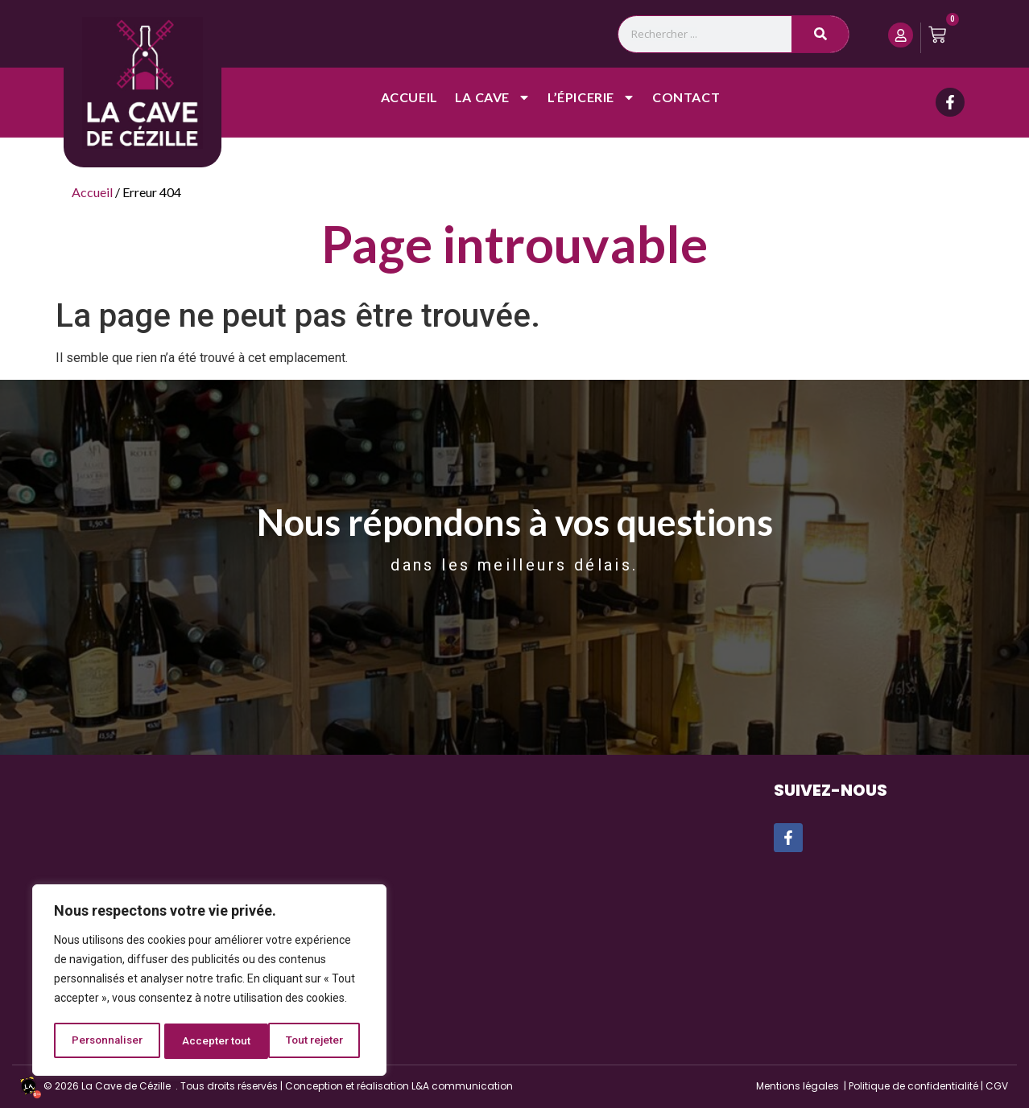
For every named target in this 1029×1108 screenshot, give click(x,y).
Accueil (409, 97)
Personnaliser (107, 1041)
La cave (493, 98)
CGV (997, 1086)
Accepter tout (314, 1041)
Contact (686, 97)
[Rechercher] (820, 34)
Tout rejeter (212, 1041)
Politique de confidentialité (913, 1086)
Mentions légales (797, 1086)
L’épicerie (591, 98)
